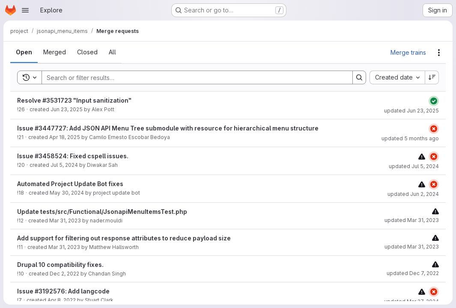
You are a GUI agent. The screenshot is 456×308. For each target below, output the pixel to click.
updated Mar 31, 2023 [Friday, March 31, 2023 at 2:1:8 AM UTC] (411, 246)
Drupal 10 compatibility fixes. (60, 264)
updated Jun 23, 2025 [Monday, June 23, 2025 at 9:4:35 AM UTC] (411, 110)
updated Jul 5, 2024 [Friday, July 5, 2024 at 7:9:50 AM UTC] (414, 166)
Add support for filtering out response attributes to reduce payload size (124, 238)
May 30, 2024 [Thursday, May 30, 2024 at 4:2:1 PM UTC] (67, 193)
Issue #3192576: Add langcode (63, 291)
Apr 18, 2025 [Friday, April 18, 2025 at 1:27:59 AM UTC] (64, 137)
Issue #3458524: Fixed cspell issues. (72, 156)
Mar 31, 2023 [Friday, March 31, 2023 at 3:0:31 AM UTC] (65, 220)
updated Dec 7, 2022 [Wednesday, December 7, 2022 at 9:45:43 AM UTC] (413, 273)
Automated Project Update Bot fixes (70, 183)
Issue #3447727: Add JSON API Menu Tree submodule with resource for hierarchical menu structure (168, 128)
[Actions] (439, 52)
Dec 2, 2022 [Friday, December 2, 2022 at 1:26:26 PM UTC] (64, 273)
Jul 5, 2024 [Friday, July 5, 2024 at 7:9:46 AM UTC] (64, 165)
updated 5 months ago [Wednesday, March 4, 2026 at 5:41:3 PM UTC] (410, 138)
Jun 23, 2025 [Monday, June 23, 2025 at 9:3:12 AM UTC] (67, 109)
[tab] (24, 52)
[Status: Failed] (434, 129)
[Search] (193, 77)
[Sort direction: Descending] (432, 77)
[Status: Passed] (434, 101)
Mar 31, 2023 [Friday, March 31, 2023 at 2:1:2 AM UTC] (64, 247)
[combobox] (397, 77)
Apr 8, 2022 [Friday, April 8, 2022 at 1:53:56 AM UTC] (62, 300)
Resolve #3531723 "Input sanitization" (74, 100)
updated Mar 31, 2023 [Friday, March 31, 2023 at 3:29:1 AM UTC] (411, 220)
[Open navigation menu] (25, 10)
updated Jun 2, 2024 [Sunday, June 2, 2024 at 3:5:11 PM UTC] (413, 194)
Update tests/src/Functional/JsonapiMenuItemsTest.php (102, 211)
